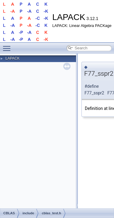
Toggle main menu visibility (8, 46)
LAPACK (12, 58)
